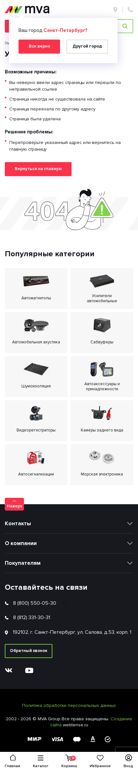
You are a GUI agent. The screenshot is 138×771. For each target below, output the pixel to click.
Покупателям (23, 563)
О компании (21, 543)
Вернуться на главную (38, 168)
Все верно (39, 46)
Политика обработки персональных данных (69, 705)
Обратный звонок (28, 650)
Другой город (87, 46)
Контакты (18, 523)
